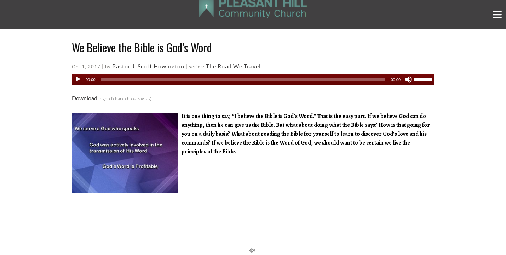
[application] (253, 79)
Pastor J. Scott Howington (148, 66)
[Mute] (408, 79)
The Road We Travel (233, 66)
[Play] (77, 79)
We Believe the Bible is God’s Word (142, 47)
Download (84, 98)
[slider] (243, 79)
